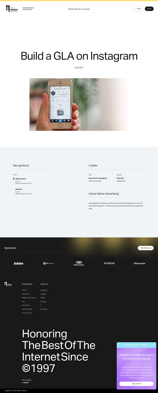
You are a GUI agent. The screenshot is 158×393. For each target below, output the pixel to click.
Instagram (44, 290)
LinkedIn (43, 294)
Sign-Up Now (136, 384)
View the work (93, 181)
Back (138, 9)
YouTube (43, 301)
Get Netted (26, 305)
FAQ (23, 301)
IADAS (24, 290)
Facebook (43, 309)
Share (149, 9)
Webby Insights (27, 309)
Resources (25, 294)
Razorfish (79, 68)
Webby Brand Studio (29, 298)
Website (119, 181)
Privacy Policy (27, 313)
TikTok (42, 298)
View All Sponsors (145, 248)
